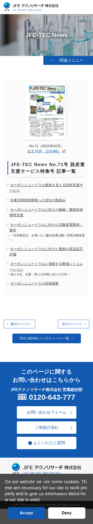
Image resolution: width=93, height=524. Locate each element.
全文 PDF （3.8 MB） (44, 151)
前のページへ (20, 324)
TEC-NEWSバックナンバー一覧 (44, 338)
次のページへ (72, 324)
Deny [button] (66, 513)
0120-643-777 (52, 397)
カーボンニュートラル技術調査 (34, 283)
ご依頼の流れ (47, 427)
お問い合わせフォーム (46, 412)
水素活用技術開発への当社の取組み (38, 200)
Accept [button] (26, 513)
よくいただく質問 (49, 443)
